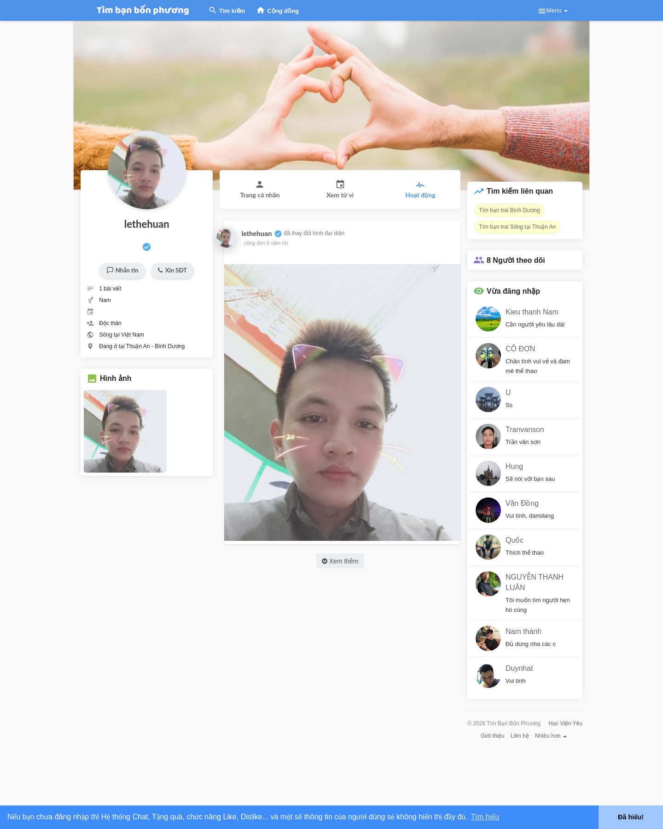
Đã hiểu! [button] (631, 817)
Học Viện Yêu (565, 723)
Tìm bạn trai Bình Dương (509, 210)
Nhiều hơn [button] (551, 736)
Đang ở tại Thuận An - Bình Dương (142, 346)
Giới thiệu (492, 736)
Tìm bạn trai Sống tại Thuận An (517, 227)
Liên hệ (520, 736)
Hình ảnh (116, 378)
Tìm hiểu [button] (485, 817)
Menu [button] (552, 11)
